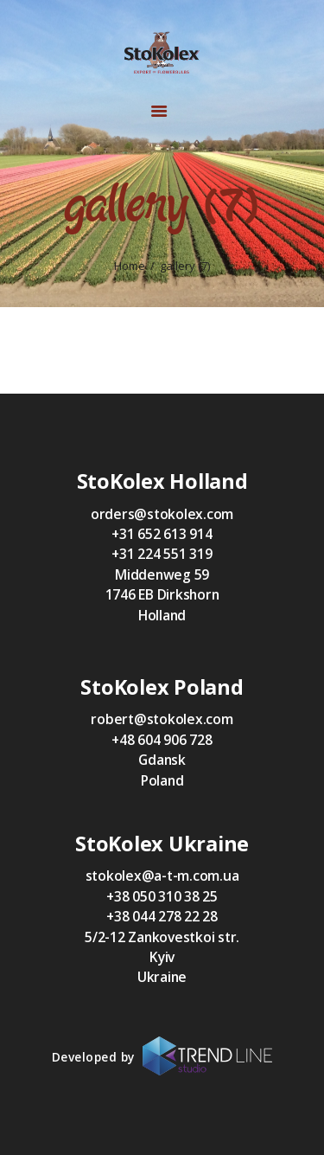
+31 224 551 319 (161, 553)
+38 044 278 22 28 (162, 916)
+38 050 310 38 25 (162, 896)
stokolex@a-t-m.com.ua (162, 875)
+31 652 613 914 (161, 533)
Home (129, 266)
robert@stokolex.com (161, 718)
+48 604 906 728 (161, 739)
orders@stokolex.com (162, 513)
